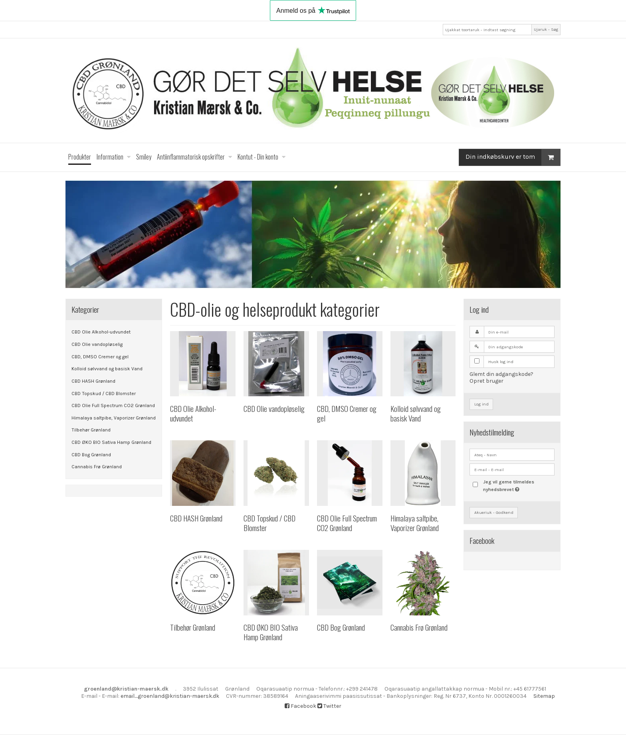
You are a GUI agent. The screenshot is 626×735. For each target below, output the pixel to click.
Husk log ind (500, 361)
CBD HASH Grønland (93, 381)
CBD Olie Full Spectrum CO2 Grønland (113, 405)
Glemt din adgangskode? (501, 374)
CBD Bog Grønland (91, 454)
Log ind (481, 404)
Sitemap (544, 696)
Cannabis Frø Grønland (96, 466)
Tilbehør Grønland (91, 430)
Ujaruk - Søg (546, 29)
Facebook (300, 706)
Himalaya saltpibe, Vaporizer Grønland (113, 418)
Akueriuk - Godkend (493, 512)
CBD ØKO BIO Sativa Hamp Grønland (111, 442)
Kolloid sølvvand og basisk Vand (107, 368)
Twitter (329, 706)
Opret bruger (486, 380)
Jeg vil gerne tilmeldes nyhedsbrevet (518, 485)
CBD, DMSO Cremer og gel (100, 357)
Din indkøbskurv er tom (513, 157)
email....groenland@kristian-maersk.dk (170, 696)
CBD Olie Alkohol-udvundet (101, 332)
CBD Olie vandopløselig (97, 344)
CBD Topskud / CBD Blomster (103, 393)
